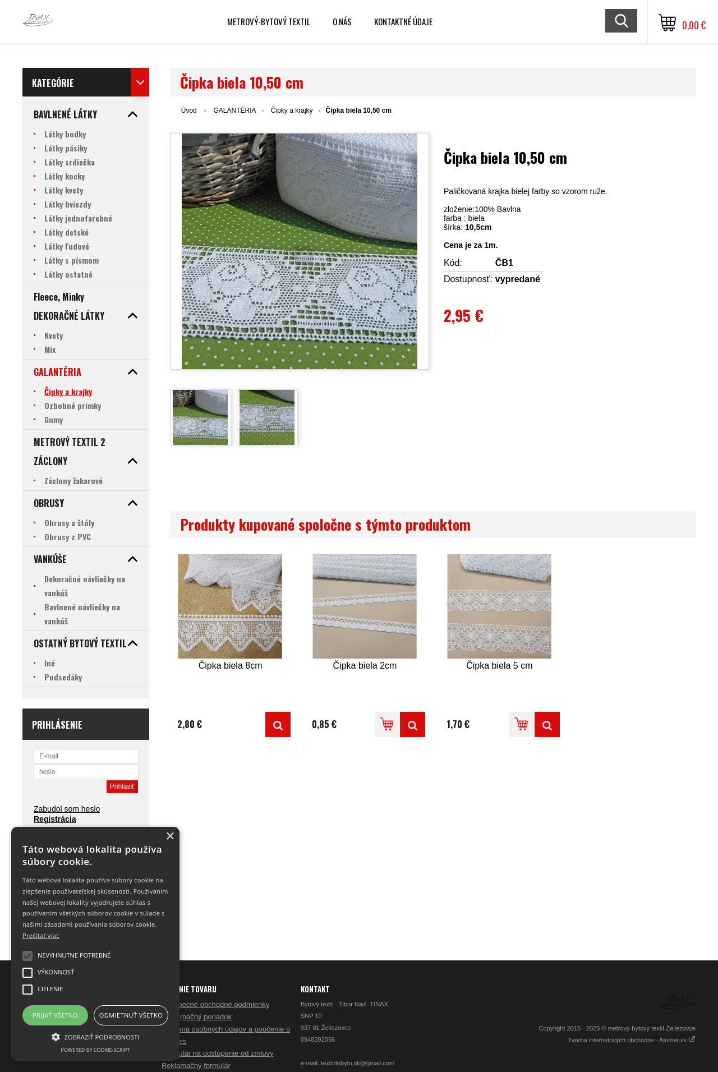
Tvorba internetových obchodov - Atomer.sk (632, 1040)
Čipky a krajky (292, 110)
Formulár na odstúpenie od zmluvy (217, 1053)
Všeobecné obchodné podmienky (215, 1004)
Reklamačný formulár (196, 1065)
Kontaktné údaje (403, 21)
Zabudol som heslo (67, 808)
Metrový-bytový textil (268, 21)
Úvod (189, 110)
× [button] (169, 836)
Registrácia (55, 819)
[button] (95, 1036)
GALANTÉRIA (234, 110)
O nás (342, 21)
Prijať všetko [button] (55, 1015)
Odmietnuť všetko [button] (131, 1015)
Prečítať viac (40, 935)
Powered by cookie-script (95, 1049)
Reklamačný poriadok (197, 1017)
